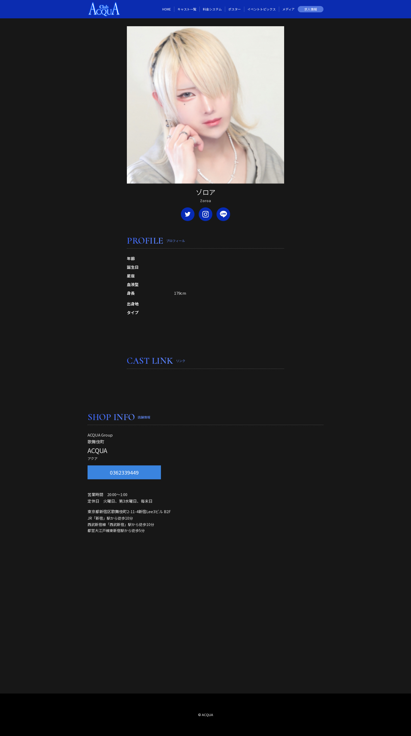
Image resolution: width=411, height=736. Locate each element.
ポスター (234, 9)
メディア (288, 9)
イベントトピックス (261, 9)
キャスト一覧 (186, 9)
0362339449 (124, 472)
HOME (166, 9)
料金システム (212, 9)
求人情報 (310, 9)
